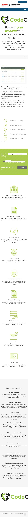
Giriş (12, 1)
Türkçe (8, 1)
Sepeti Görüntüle (22, 2)
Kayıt (15, 1)
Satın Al (22, 167)
